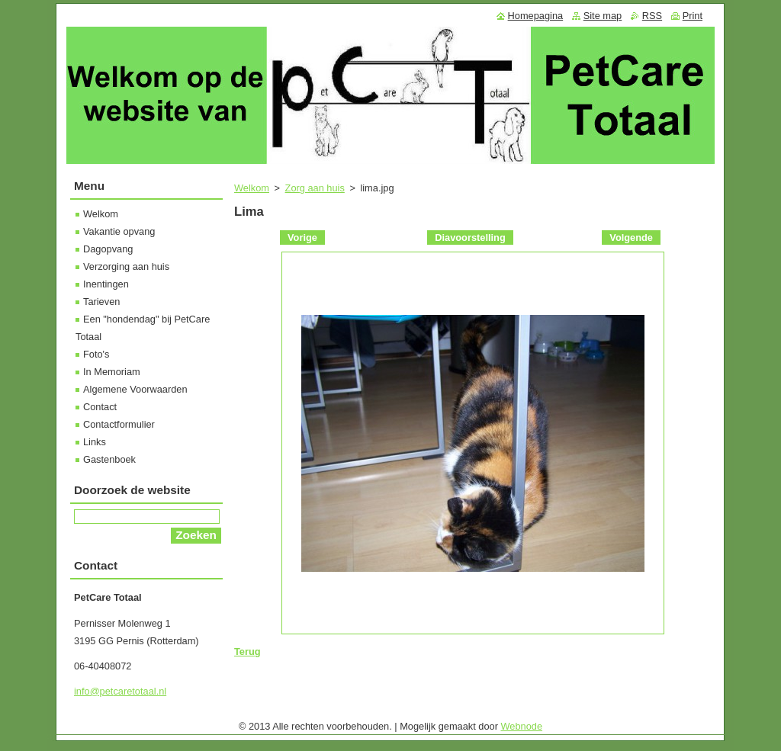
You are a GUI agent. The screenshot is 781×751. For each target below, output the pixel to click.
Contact (100, 406)
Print (692, 15)
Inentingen (106, 284)
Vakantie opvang (119, 231)
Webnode (522, 726)
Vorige (302, 237)
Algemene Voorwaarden (135, 389)
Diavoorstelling (470, 237)
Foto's (96, 354)
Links (94, 442)
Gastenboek (109, 459)
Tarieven (101, 301)
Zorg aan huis (315, 188)
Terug (247, 651)
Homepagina (536, 15)
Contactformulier (119, 424)
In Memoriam (111, 371)
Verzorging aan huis (126, 266)
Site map (602, 15)
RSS (652, 15)
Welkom (251, 188)
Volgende (631, 237)
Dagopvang (108, 249)
